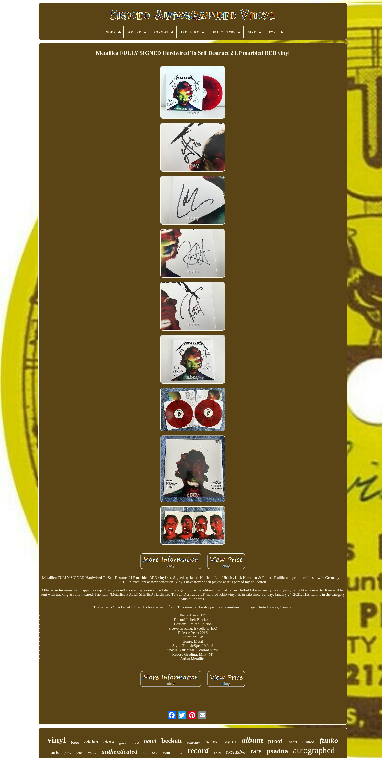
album (252, 739)
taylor (229, 741)
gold (217, 753)
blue (155, 753)
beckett (171, 740)
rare (256, 751)
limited (308, 742)
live (145, 753)
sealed (135, 743)
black (108, 741)
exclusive (235, 752)
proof (275, 741)
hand (150, 741)
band (75, 742)
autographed (314, 750)
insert (292, 742)
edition (91, 741)
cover (179, 753)
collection (194, 742)
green (122, 743)
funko (329, 740)
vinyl (56, 739)
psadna (277, 751)
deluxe (212, 741)
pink (67, 753)
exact (92, 753)
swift (166, 753)
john (79, 753)
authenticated (119, 751)
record (198, 750)
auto (55, 752)
